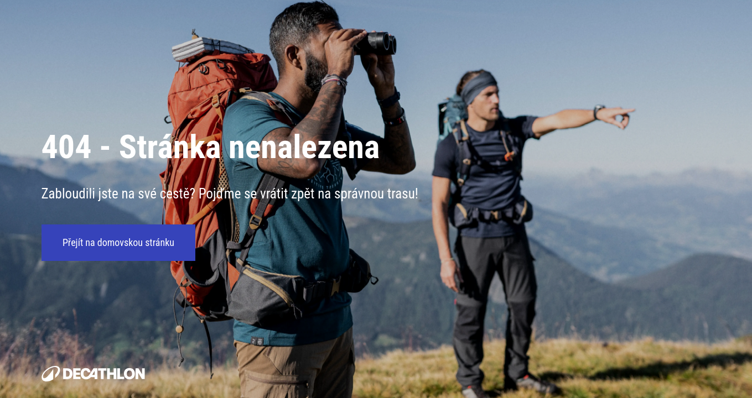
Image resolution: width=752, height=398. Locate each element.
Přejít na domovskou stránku (118, 243)
